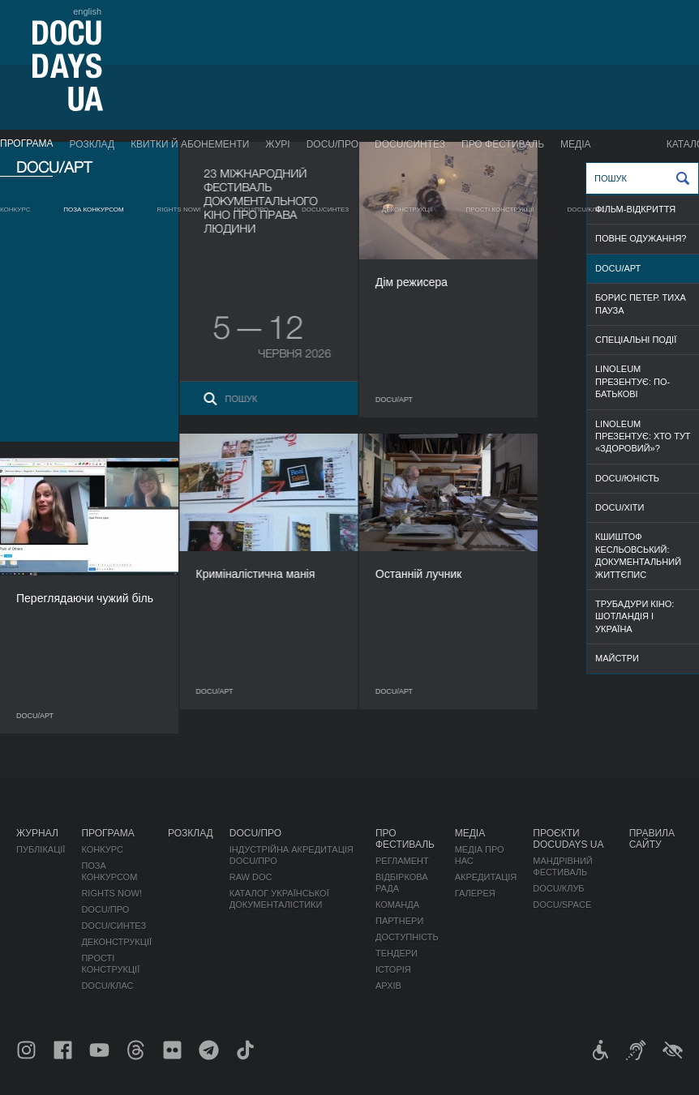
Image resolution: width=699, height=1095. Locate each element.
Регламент (402, 861)
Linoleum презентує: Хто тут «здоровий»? (643, 436)
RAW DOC (250, 877)
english (87, 11)
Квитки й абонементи (190, 144)
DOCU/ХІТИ (619, 507)
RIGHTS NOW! (178, 209)
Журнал (37, 833)
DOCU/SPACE (562, 904)
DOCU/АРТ (618, 268)
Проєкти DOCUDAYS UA (568, 839)
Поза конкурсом (93, 209)
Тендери (396, 953)
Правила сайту (652, 839)
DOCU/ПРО (332, 144)
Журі (277, 144)
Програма (26, 143)
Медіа (575, 144)
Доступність (407, 937)
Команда (397, 904)
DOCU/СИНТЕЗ (410, 144)
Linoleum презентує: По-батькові (632, 381)
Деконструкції (407, 209)
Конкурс (15, 209)
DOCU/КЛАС (587, 209)
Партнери (399, 921)
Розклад (91, 144)
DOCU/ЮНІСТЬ (627, 478)
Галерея (475, 893)
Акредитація (486, 877)
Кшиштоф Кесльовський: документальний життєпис (638, 555)
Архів (388, 985)
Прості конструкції (500, 209)
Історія (393, 969)
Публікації (40, 849)
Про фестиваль (502, 144)
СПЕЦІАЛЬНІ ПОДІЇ (635, 339)
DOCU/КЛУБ (558, 888)
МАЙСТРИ (617, 658)
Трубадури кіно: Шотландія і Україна (634, 616)
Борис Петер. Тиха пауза (640, 303)
